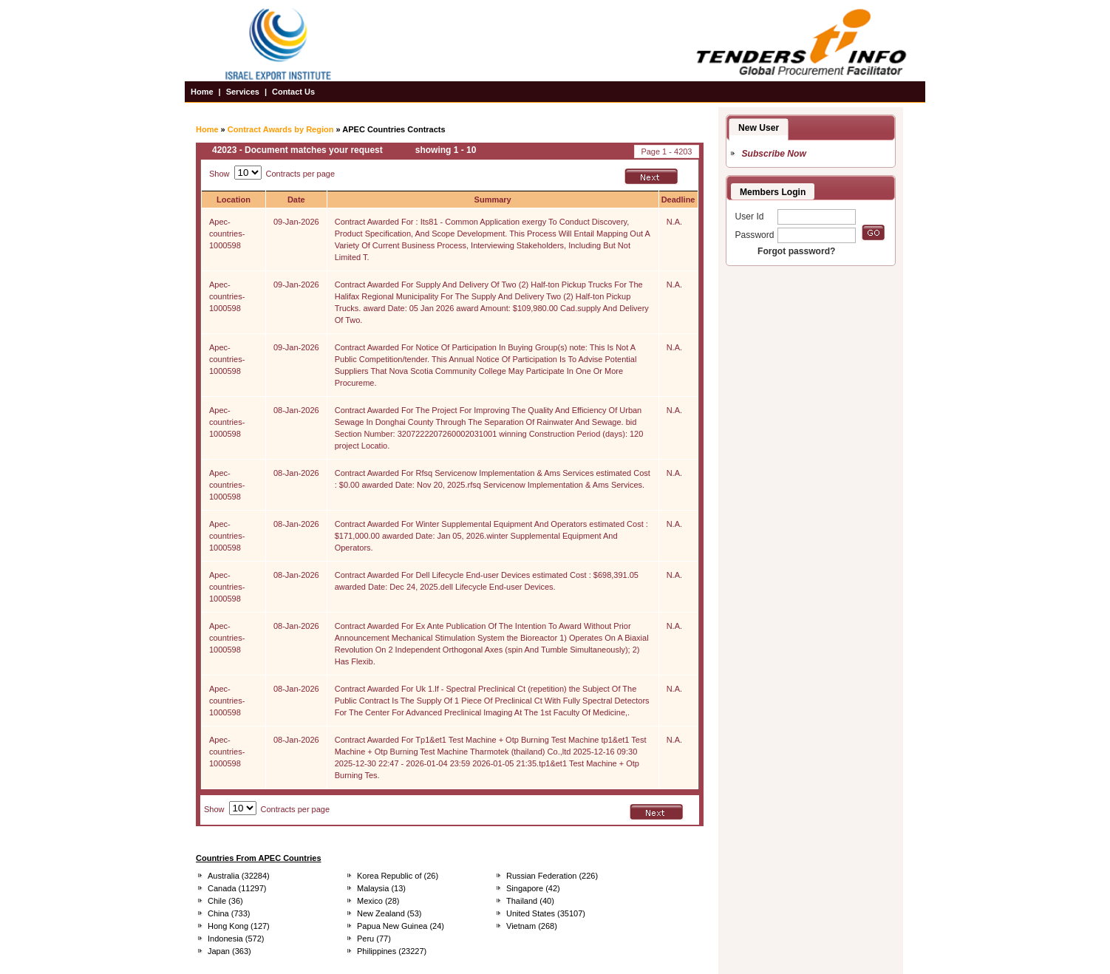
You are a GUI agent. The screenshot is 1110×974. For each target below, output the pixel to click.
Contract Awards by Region (281, 129)
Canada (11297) (237, 888)
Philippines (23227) (391, 951)
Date (296, 199)
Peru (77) (374, 938)
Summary (492, 199)
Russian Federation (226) (552, 875)
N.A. (674, 221)
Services (242, 91)
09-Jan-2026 (296, 221)
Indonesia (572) (236, 938)
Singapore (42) (533, 888)
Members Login (773, 192)
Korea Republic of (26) (397, 875)
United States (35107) (545, 913)
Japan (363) (229, 951)
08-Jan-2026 (296, 410)
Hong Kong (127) (239, 926)
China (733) (229, 913)
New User (758, 128)
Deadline (678, 199)
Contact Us (293, 91)
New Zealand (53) (389, 913)
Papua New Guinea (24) (400, 926)
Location (234, 199)
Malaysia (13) (381, 888)
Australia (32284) (239, 875)
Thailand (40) (530, 900)
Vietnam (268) (531, 926)
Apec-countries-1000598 (227, 233)
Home (202, 91)
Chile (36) (225, 900)
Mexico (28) (378, 900)
